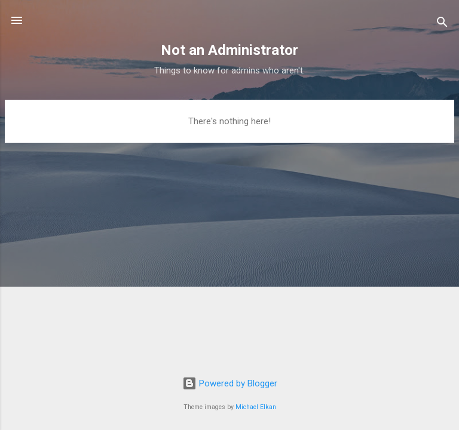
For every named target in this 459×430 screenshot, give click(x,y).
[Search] (442, 24)
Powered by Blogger (229, 383)
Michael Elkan (255, 407)
